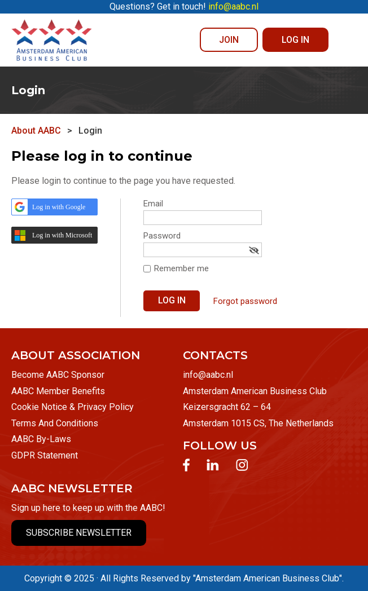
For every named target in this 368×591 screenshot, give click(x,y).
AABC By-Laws (41, 439)
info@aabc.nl (208, 374)
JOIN (229, 39)
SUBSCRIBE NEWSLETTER (79, 532)
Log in (295, 39)
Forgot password (245, 301)
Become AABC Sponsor (57, 374)
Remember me (181, 268)
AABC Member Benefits (58, 391)
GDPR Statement (44, 455)
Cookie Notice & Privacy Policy (72, 407)
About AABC (36, 130)
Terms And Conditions (54, 423)
